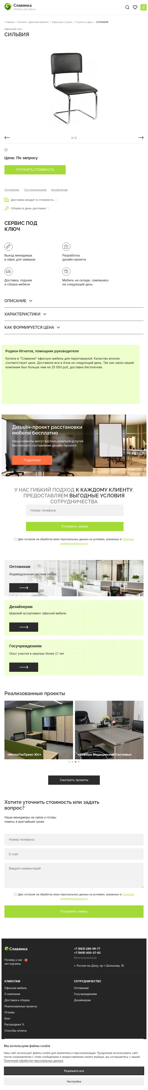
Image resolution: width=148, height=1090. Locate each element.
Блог (7, 1018)
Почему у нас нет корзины (13, 961)
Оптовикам (11, 189)
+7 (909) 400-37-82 (87, 952)
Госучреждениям (35, 189)
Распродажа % (14, 1024)
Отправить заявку (74, 526)
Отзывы (9, 1012)
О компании (12, 994)
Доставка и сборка (16, 1000)
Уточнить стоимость (35, 170)
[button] (7, 137)
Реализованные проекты (20, 1006)
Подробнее (32, 460)
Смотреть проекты (74, 780)
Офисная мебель (15, 988)
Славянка (16, 949)
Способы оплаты (15, 1030)
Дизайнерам (59, 189)
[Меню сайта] (143, 7)
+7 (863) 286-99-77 (87, 948)
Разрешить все (74, 1070)
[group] (74, 85)
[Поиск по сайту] (127, 7)
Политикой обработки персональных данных (33, 1060)
